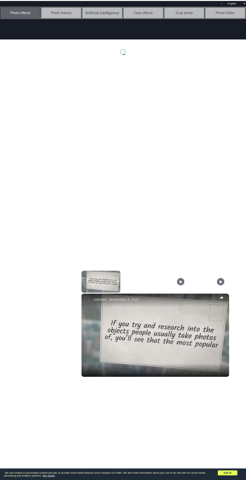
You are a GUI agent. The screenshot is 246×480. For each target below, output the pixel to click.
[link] (87, 300)
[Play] (180, 282)
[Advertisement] (30, 122)
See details (48, 475)
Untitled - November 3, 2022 (116, 299)
